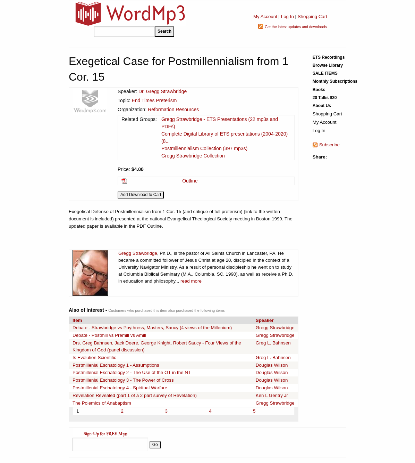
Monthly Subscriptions (335, 81)
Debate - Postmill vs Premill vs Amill (109, 335)
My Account (265, 16)
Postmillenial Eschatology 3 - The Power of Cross (123, 380)
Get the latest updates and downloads (296, 27)
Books (319, 89)
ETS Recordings (329, 57)
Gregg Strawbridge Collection (193, 156)
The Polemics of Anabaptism (102, 403)
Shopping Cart (312, 16)
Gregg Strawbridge (137, 253)
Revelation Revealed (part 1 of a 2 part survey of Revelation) (135, 395)
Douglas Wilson (272, 365)
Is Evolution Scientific (94, 357)
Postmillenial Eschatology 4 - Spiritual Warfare (120, 387)
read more (191, 281)
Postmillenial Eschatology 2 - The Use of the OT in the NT (132, 372)
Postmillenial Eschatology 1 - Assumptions (116, 365)
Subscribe (329, 144)
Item (77, 320)
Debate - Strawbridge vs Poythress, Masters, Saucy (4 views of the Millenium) (152, 327)
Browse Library (328, 65)
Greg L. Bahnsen (273, 343)
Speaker (265, 320)
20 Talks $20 (325, 97)
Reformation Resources (173, 109)
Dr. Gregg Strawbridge (162, 91)
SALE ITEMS (325, 73)
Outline (189, 181)
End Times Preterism (154, 100)
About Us (322, 105)
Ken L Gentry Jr (272, 395)
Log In (287, 16)
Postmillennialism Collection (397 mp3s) (204, 148)
